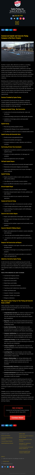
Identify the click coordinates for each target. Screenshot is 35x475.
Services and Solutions (5, 435)
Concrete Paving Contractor (6, 441)
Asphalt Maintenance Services (7, 443)
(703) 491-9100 (18, 15)
